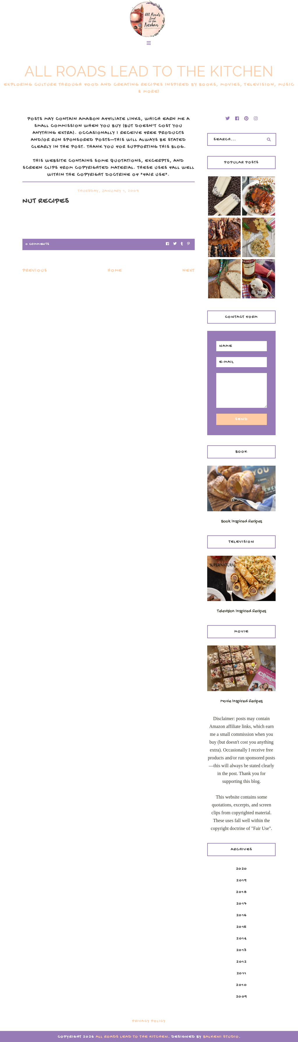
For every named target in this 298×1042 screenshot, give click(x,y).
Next (188, 271)
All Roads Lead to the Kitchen (149, 71)
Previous (34, 271)
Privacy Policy (149, 1021)
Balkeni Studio (221, 1036)
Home (115, 271)
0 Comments (37, 244)
